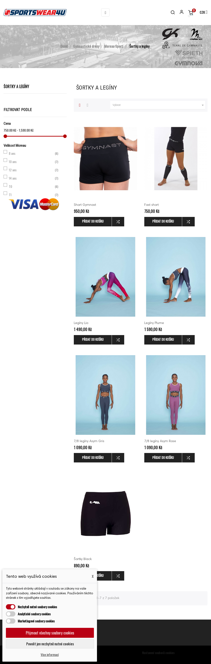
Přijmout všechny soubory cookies (50, 633)
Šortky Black (83, 559)
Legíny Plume (154, 323)
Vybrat (159, 105)
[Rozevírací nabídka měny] (201, 12)
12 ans (34, 170)
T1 (34, 194)
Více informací (50, 654)
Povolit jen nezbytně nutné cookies (50, 643)
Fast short (151, 205)
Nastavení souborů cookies (158, 652)
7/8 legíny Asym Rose (160, 441)
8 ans (34, 153)
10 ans (34, 161)
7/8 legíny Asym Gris (89, 441)
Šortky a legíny (16, 86)
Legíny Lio (81, 323)
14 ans (34, 178)
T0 (34, 186)
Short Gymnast (85, 205)
